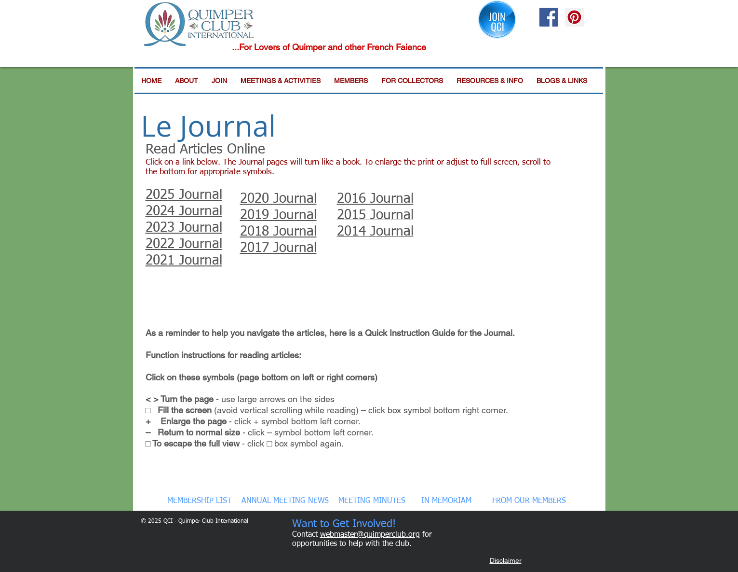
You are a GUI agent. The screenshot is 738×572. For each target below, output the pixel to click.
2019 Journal (278, 215)
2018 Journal (278, 231)
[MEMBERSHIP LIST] (199, 501)
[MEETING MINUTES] (371, 501)
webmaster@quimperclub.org (370, 535)
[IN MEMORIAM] (446, 501)
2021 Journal (184, 260)
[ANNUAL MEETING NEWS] (285, 501)
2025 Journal (184, 195)
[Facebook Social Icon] (548, 17)
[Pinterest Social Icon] (574, 17)
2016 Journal (375, 199)
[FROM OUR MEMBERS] (529, 501)
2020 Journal (278, 199)
